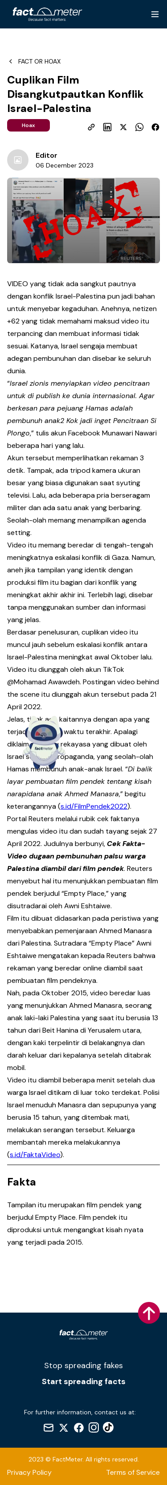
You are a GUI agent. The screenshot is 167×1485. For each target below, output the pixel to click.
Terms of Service (133, 1472)
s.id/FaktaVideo (35, 1154)
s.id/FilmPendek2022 (94, 806)
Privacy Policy (29, 1472)
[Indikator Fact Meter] (44, 742)
